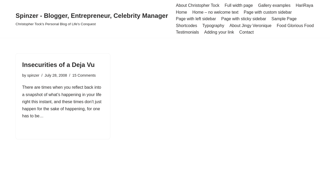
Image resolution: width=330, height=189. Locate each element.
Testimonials (187, 32)
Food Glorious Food (295, 25)
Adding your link (219, 32)
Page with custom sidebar (268, 12)
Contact (246, 32)
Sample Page (284, 19)
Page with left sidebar (196, 19)
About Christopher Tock (197, 5)
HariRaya (304, 5)
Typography (213, 25)
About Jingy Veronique (251, 25)
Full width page (239, 5)
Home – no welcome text (215, 12)
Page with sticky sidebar (243, 19)
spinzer (33, 75)
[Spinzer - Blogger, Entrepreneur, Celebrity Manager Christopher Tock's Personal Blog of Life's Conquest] (92, 18)
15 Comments (84, 75)
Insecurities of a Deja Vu (58, 64)
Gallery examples (274, 5)
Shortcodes (186, 25)
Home (181, 12)
